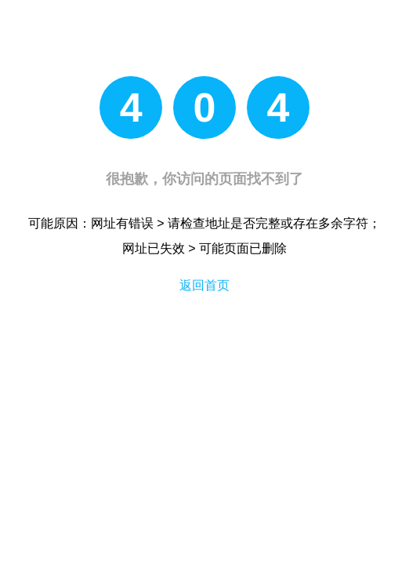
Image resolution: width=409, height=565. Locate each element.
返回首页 (204, 285)
